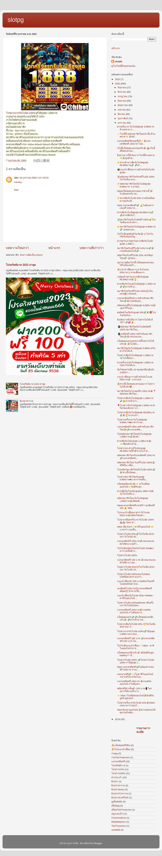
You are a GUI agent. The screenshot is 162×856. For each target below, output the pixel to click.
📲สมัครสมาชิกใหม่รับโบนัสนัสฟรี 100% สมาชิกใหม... (134, 328)
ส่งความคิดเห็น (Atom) (31, 255)
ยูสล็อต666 (116, 801)
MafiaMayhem (118, 822)
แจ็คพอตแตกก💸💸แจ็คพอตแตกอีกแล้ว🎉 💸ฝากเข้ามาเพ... (135, 618)
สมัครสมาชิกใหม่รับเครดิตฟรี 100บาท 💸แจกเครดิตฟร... (136, 456)
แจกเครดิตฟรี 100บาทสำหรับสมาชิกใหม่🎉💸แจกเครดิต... (135, 428)
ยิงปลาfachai (117, 789)
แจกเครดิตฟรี (118, 761)
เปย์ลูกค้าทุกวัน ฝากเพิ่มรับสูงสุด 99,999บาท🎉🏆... (133, 278)
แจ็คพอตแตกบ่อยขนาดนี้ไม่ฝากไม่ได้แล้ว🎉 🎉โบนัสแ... (135, 342)
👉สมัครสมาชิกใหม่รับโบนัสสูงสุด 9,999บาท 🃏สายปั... (134, 185)
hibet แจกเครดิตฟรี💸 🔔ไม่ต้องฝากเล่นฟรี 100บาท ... (135, 206)
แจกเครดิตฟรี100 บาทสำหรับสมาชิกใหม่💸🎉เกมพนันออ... (135, 299)
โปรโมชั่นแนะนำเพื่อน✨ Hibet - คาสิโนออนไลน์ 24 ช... (135, 647)
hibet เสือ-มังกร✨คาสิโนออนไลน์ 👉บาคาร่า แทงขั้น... (135, 528)
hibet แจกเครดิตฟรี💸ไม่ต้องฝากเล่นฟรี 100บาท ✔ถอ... (135, 668)
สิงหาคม (122, 92)
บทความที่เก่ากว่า (91, 248)
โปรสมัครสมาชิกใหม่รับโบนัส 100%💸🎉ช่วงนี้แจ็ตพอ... (136, 471)
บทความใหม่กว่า (17, 248)
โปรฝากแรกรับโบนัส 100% (20, 113)
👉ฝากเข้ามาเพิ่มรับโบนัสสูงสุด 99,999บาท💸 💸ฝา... (132, 163)
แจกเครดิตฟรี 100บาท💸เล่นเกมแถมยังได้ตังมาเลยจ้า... (135, 542)
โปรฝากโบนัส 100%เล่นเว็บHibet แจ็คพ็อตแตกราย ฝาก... (133, 575)
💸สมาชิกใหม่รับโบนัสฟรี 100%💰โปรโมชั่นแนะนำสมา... (136, 221)
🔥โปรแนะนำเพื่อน (120, 749)
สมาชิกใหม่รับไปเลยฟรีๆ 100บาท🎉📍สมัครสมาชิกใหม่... (136, 392)
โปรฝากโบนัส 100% (127, 555)
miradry (18, 182)
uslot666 (115, 830)
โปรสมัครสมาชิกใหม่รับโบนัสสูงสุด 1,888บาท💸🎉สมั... (134, 435)
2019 (118, 719)
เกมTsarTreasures (120, 757)
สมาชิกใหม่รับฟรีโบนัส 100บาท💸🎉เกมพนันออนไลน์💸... (135, 249)
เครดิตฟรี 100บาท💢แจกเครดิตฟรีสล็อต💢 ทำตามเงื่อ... (134, 589)
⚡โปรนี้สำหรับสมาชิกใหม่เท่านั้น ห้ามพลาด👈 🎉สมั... (136, 135)
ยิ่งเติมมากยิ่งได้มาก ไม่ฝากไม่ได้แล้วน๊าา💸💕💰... (135, 321)
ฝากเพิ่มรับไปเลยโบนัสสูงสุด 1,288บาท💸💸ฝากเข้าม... (136, 285)
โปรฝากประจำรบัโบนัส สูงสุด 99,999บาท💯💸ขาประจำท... (133, 449)
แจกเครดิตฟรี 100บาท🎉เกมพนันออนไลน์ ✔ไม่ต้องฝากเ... (134, 611)
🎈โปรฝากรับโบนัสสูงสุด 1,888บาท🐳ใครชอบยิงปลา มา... (136, 406)
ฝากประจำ (116, 777)
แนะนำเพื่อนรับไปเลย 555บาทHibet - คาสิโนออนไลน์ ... (135, 596)
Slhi (16, 178)
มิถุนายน (122, 101)
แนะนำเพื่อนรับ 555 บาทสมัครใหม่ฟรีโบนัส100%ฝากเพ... (135, 582)
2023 (118, 79)
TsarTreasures (118, 826)
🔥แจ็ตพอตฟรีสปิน (120, 745)
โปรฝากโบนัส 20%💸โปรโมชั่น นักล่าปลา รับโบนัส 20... (136, 535)
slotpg (16, 19)
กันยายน (122, 87)
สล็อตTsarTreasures (121, 809)
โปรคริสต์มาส (118, 765)
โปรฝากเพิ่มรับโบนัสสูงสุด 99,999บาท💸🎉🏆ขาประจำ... (136, 413)
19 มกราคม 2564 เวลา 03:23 (34, 178)
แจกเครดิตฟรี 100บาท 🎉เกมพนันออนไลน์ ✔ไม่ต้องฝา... (134, 682)
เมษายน (122, 109)
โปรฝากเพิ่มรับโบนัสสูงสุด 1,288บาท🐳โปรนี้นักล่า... (135, 356)
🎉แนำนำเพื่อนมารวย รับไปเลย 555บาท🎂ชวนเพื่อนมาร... (133, 271)
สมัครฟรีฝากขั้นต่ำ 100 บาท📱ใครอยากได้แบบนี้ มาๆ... (134, 689)
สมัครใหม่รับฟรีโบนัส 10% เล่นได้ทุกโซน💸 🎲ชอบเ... (135, 256)
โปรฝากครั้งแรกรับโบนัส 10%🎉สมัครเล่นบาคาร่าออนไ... (136, 704)
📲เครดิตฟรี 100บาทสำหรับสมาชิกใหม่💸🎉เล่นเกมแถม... (134, 335)
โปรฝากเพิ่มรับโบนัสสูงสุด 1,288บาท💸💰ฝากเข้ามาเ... (135, 399)
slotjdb (118, 61)
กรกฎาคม (123, 96)
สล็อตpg (115, 805)
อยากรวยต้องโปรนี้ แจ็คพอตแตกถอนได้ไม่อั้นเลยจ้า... (135, 263)
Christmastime (118, 817)
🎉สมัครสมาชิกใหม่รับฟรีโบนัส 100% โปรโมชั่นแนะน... (135, 178)
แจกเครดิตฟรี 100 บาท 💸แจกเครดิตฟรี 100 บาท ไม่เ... (136, 639)
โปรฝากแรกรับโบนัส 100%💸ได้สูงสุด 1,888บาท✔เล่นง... (136, 632)
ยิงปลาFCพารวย (119, 793)
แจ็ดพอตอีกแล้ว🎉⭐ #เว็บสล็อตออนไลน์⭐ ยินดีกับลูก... (133, 485)
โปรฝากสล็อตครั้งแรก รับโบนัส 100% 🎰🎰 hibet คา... (135, 521)
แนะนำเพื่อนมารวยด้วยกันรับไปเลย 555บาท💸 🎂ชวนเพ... (134, 378)
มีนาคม (122, 114)
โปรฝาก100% (118, 773)
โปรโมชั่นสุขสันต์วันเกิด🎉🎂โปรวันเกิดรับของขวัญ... (135, 235)
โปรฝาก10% (117, 769)
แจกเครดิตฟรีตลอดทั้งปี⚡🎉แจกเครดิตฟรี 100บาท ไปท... (134, 142)
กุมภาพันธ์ (123, 118)
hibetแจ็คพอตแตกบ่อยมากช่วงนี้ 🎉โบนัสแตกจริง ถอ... (135, 192)
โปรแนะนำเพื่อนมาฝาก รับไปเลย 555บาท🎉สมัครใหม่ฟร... (133, 513)
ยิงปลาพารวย (26, 401)
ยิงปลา (114, 781)
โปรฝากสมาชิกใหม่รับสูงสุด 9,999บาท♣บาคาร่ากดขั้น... (132, 478)
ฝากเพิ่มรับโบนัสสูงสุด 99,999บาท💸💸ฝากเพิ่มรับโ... (135, 213)
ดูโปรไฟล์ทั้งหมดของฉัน (123, 66)
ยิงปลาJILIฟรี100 (119, 797)
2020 (118, 83)
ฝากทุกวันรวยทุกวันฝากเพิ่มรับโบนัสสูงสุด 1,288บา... (135, 242)
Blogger (98, 843)
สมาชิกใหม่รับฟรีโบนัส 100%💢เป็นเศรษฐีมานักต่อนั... (135, 292)
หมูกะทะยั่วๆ (117, 813)
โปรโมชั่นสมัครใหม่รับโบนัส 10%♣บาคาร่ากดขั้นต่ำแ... (135, 549)
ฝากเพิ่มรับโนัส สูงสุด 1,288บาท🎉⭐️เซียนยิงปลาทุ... (134, 442)
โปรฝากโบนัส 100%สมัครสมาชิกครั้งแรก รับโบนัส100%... (135, 604)
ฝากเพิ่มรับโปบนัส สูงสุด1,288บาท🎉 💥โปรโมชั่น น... (135, 492)
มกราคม (122, 123)
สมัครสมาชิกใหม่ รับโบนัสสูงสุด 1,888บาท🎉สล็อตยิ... (132, 499)
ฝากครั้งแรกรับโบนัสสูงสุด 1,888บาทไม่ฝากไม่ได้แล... (135, 363)
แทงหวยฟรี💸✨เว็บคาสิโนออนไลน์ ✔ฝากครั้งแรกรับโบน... (135, 675)
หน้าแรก (54, 248)
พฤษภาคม (123, 105)
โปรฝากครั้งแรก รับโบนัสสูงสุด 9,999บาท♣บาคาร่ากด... (132, 421)
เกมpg (114, 753)
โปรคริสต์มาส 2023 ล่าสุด (21, 264)
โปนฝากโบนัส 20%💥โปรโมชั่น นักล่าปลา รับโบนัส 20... (136, 568)
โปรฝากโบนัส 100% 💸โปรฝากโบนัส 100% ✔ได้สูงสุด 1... (135, 661)
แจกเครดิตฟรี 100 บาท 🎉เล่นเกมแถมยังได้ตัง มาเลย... (136, 561)
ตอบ (16, 190)
